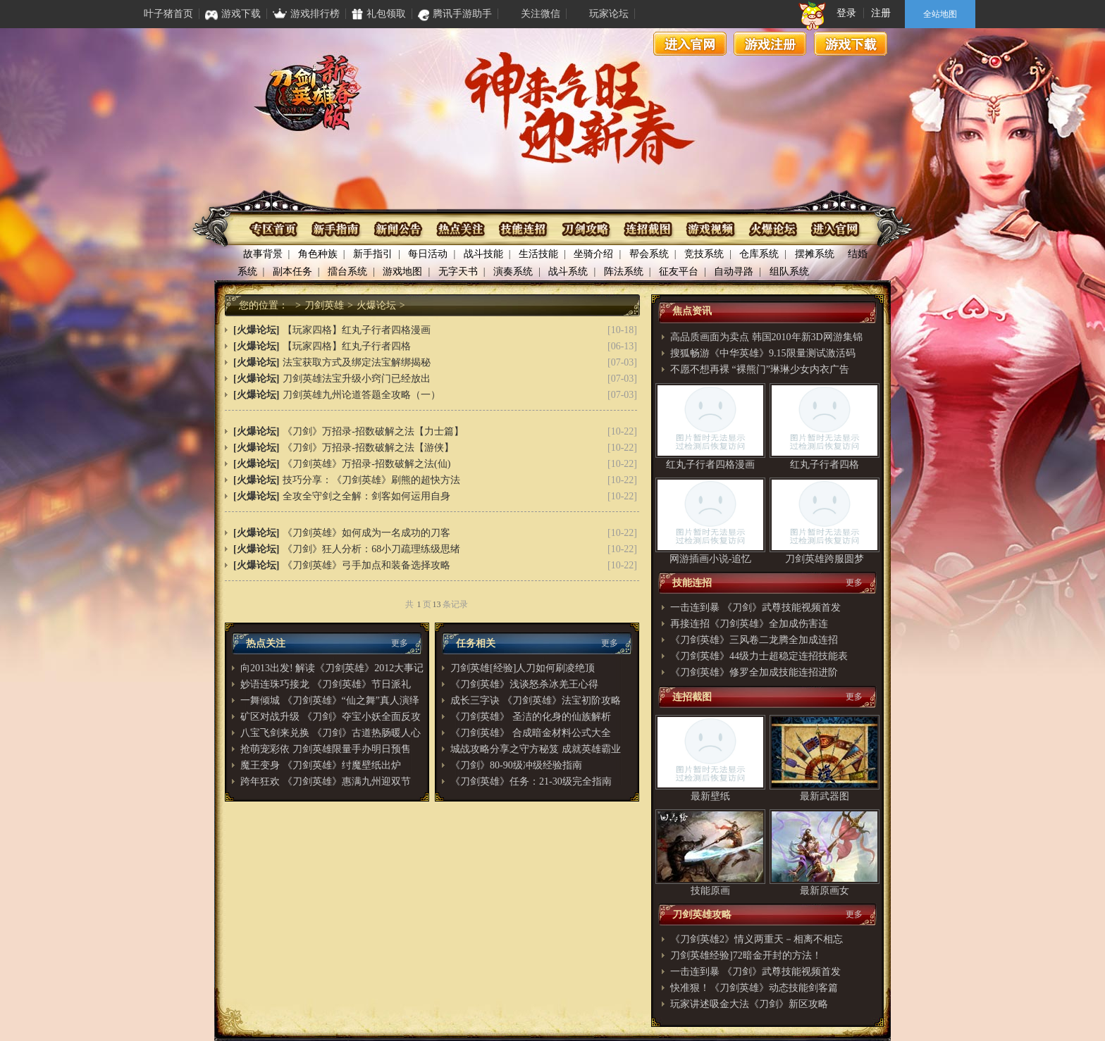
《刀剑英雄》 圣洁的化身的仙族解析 (530, 716)
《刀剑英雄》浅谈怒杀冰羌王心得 (524, 684)
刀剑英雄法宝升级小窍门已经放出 (357, 378)
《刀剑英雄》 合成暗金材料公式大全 (530, 733)
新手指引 (373, 254)
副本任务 (292, 271)
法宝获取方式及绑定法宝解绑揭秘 (357, 362)
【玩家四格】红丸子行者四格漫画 (357, 330)
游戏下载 (850, 44)
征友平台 (678, 271)
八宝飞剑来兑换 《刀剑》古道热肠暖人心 (330, 733)
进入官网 (690, 44)
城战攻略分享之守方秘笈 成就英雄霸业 (535, 749)
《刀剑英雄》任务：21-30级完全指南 (531, 781)
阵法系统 (623, 271)
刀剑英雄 (324, 305)
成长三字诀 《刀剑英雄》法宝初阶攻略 (535, 700)
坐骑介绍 (593, 254)
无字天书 (458, 271)
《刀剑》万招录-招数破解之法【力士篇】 (373, 431)
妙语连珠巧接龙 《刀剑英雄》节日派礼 (325, 684)
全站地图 (940, 14)
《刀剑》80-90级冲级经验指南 (516, 765)
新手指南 (337, 229)
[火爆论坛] (256, 330)
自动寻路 (733, 271)
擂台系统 (347, 271)
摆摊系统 (814, 254)
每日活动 (427, 254)
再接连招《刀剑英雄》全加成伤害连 (749, 623)
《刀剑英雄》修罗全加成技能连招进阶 (754, 672)
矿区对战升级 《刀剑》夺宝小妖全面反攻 (330, 716)
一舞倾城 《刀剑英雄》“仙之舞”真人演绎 (329, 700)
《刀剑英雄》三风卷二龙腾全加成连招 (754, 640)
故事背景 (263, 254)
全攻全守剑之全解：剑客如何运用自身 (366, 496)
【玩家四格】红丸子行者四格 (347, 346)
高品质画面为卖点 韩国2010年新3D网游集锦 (766, 337)
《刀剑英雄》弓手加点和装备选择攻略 (366, 565)
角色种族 (318, 254)
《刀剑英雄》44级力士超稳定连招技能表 (759, 656)
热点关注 (461, 229)
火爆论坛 (771, 229)
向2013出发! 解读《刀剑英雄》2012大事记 (332, 668)
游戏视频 (709, 229)
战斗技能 (483, 254)
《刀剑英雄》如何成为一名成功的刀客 (366, 533)
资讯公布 (399, 229)
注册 (881, 13)
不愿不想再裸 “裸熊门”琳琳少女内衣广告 (759, 369)
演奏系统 (513, 271)
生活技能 (538, 254)
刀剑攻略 (585, 229)
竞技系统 (704, 254)
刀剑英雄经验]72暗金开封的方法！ (746, 955)
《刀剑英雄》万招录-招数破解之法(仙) (366, 464)
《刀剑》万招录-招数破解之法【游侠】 (368, 447)
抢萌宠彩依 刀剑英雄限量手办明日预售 (325, 749)
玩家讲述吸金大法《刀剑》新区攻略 (749, 1004)
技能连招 (523, 229)
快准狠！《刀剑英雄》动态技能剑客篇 (754, 988)
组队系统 (789, 271)
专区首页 (275, 229)
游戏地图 (402, 271)
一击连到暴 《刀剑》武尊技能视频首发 (755, 607)
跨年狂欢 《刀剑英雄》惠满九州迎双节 (325, 781)
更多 (399, 643)
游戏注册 (770, 44)
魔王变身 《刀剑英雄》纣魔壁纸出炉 (320, 765)
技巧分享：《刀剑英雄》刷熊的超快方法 (371, 480)
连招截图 (647, 229)
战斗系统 (568, 271)
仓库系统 (759, 254)
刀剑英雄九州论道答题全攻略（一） (361, 394)
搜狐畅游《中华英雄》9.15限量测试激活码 (763, 353)
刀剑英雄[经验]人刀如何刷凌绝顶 (522, 668)
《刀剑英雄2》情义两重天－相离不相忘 (756, 939)
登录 (846, 13)
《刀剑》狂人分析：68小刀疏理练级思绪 (371, 549)
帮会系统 (649, 254)
